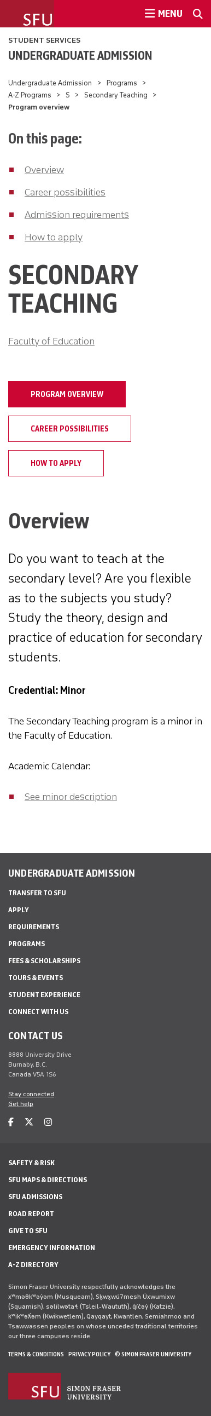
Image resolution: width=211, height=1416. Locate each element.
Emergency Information (51, 1247)
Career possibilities (65, 192)
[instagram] (48, 1122)
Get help (20, 1104)
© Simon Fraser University (153, 1354)
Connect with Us (38, 1011)
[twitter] (29, 1122)
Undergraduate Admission (80, 55)
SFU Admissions (35, 1196)
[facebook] (11, 1122)
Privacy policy (89, 1354)
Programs (122, 83)
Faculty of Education (51, 341)
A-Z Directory (33, 1264)
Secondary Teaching (116, 95)
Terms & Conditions (36, 1354)
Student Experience (44, 994)
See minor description (71, 797)
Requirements (33, 926)
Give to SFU (28, 1230)
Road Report (31, 1213)
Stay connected (31, 1094)
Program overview (67, 394)
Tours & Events (35, 977)
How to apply (54, 237)
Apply (18, 909)
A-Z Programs (29, 95)
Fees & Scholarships (44, 960)
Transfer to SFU (37, 892)
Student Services (44, 40)
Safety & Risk (31, 1162)
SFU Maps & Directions (47, 1179)
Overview (44, 170)
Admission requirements (77, 215)
